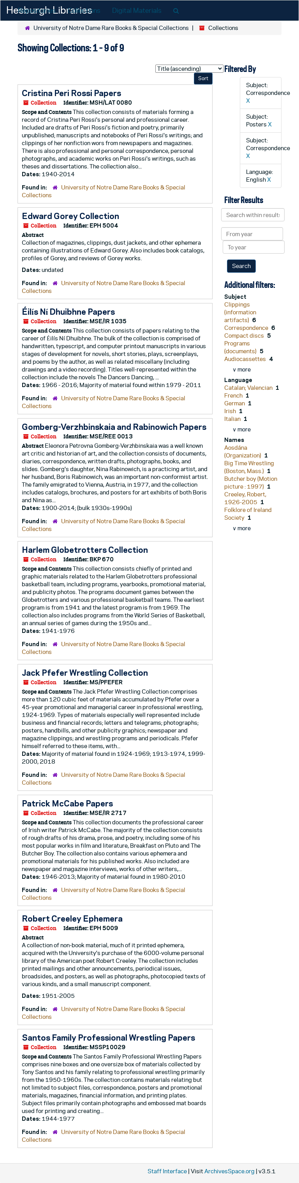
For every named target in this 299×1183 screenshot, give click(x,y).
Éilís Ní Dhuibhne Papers (68, 311)
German (235, 403)
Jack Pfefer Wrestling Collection (85, 672)
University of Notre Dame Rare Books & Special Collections (111, 28)
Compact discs (244, 335)
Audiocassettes (245, 359)
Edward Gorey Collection (70, 216)
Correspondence (246, 327)
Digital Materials (137, 10)
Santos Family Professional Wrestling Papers (108, 1037)
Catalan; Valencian (249, 387)
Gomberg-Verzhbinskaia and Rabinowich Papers (114, 426)
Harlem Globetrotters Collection (85, 549)
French (234, 395)
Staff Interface (167, 1171)
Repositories (37, 10)
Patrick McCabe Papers (67, 803)
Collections (83, 10)
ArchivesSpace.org (229, 1171)
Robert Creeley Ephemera (72, 918)
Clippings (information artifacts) (240, 312)
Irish (230, 411)
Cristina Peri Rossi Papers (71, 93)
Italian (233, 418)
